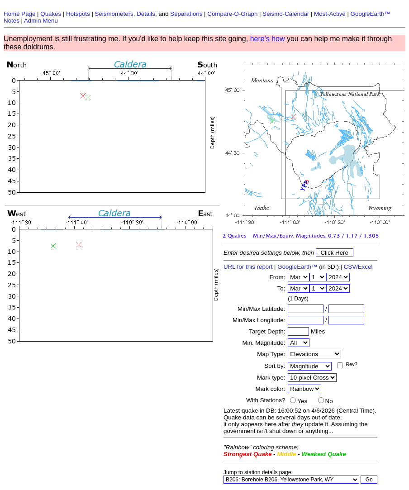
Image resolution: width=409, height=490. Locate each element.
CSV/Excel (358, 266)
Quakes (50, 13)
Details (146, 13)
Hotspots (78, 13)
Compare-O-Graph (232, 13)
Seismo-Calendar (285, 13)
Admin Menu (41, 20)
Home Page (19, 13)
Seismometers (114, 13)
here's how (267, 39)
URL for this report (248, 266)
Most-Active (330, 13)
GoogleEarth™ (297, 266)
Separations (186, 13)
